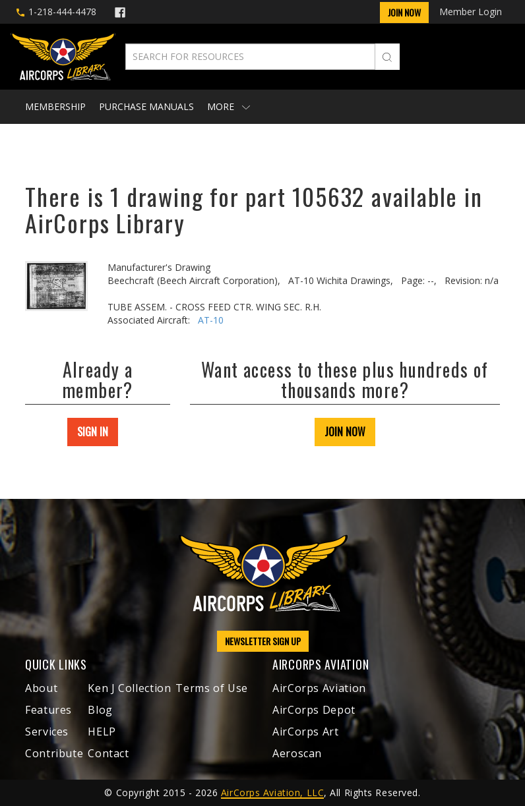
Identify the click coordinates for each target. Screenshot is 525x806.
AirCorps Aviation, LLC (272, 792)
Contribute (54, 753)
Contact (108, 753)
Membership (55, 106)
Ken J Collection (129, 688)
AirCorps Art (305, 731)
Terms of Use (211, 688)
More (228, 106)
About (41, 688)
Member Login (470, 11)
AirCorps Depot (313, 710)
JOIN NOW (344, 432)
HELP (102, 731)
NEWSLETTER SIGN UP (263, 641)
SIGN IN (92, 432)
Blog (100, 710)
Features (48, 710)
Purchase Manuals (146, 106)
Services (47, 731)
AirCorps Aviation (319, 688)
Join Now (404, 12)
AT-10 (211, 320)
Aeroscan (297, 753)
